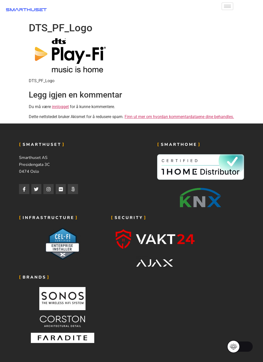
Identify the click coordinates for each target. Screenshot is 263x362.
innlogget (60, 106)
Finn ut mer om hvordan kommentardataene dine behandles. (179, 116)
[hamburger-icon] (227, 6)
